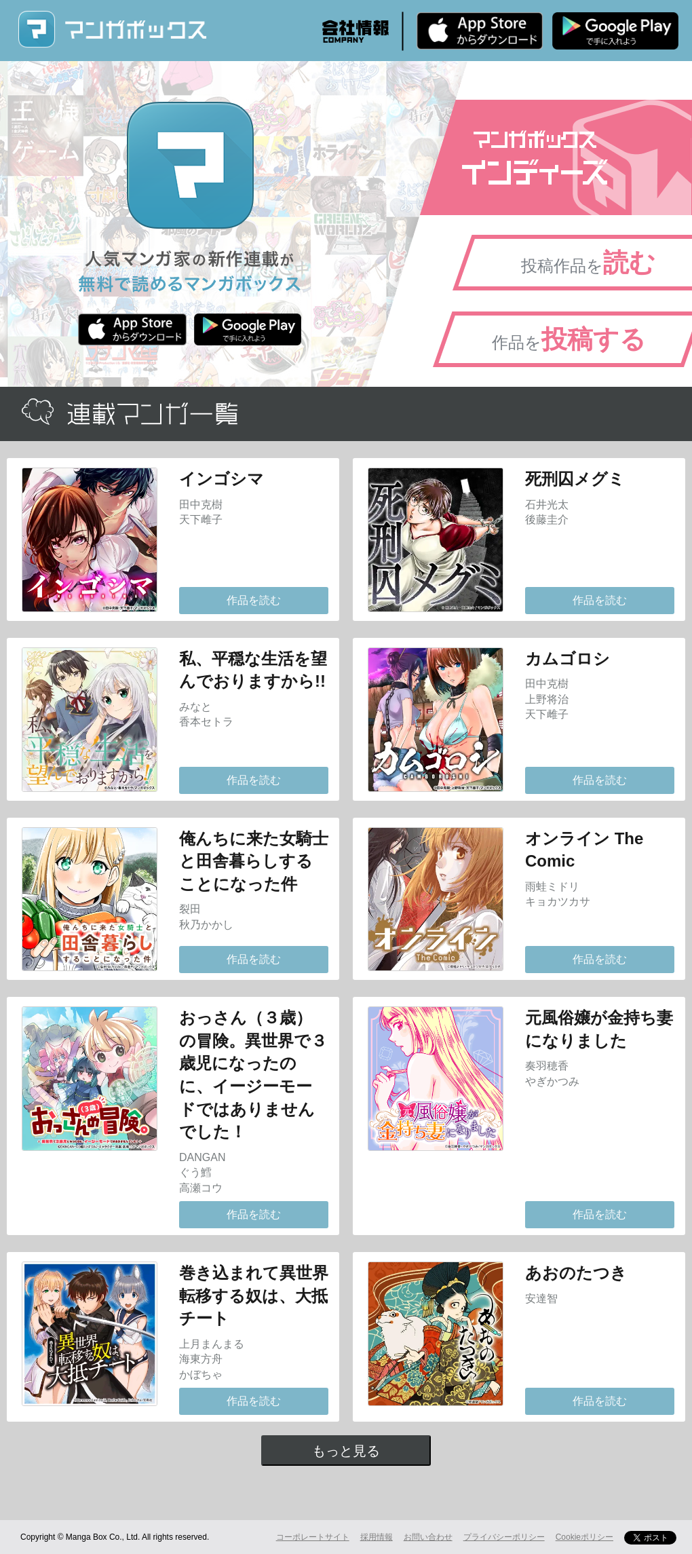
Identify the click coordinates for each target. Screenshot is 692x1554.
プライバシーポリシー (504, 1537)
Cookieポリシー (584, 1537)
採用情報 (376, 1537)
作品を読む (254, 600)
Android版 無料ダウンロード (615, 30)
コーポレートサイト (312, 1537)
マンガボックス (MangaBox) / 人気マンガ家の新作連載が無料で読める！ (112, 29)
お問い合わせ (428, 1537)
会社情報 (355, 31)
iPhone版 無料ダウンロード (480, 30)
